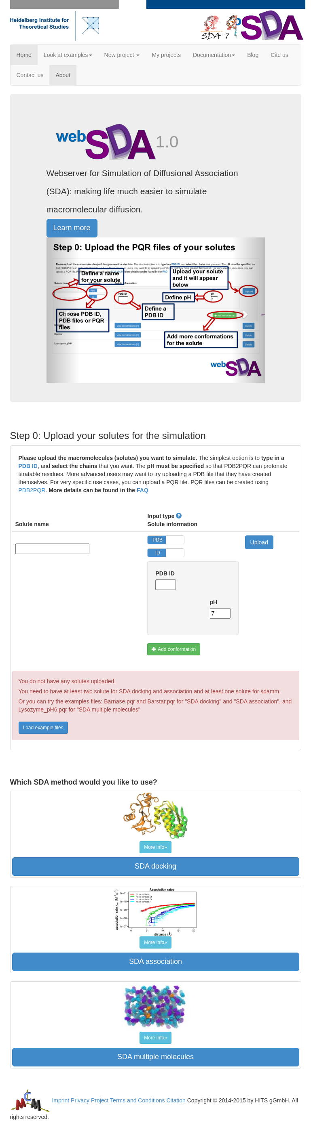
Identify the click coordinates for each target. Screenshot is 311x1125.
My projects (166, 55)
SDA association (155, 961)
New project (122, 55)
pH (214, 602)
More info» (155, 847)
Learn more (72, 228)
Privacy (80, 1100)
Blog (252, 55)
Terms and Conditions (137, 1100)
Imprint (60, 1100)
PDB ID (28, 466)
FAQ (142, 490)
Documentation (214, 55)
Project (100, 1100)
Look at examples (68, 55)
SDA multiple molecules (155, 1057)
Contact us (30, 75)
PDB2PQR (32, 490)
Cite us (279, 55)
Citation (175, 1100)
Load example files (43, 727)
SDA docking (155, 866)
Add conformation (174, 649)
